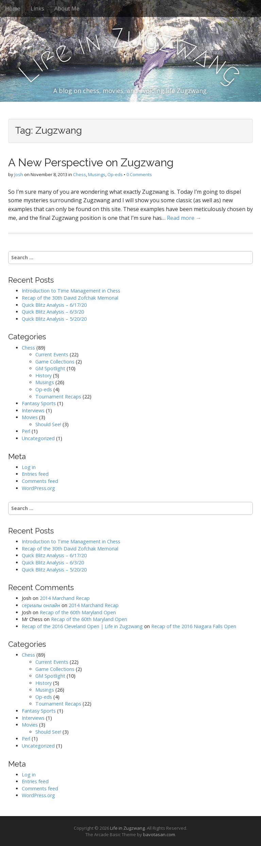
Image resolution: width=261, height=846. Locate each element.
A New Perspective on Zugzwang (91, 162)
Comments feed (40, 481)
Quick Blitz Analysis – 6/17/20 (54, 305)
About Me (67, 8)
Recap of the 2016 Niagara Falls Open (193, 626)
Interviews (33, 410)
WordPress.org (38, 488)
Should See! (48, 424)
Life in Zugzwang (127, 828)
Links (37, 8)
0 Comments (139, 174)
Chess (79, 174)
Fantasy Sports (39, 403)
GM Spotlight (50, 368)
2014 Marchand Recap (65, 598)
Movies (30, 417)
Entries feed (35, 474)
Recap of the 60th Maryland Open (78, 612)
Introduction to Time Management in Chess (71, 290)
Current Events (51, 354)
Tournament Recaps (58, 396)
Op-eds (115, 174)
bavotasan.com (159, 834)
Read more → (184, 218)
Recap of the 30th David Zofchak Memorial (70, 298)
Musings (96, 174)
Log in (29, 467)
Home (12, 8)
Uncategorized (38, 438)
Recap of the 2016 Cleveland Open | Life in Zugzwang (82, 626)
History (43, 375)
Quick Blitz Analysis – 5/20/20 (54, 319)
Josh (18, 174)
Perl (26, 431)
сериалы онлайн (41, 605)
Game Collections (54, 361)
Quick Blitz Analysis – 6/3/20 (53, 311)
